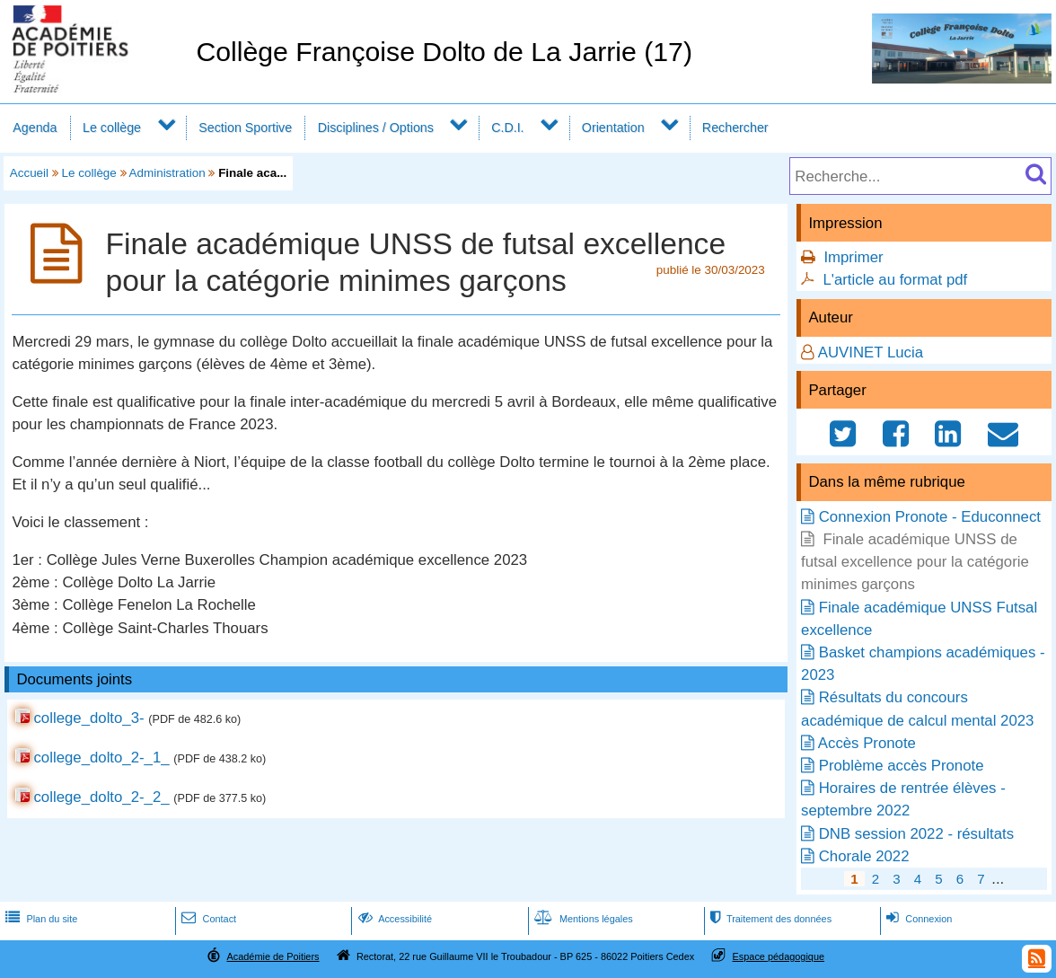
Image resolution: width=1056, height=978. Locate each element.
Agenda (35, 127)
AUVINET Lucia (870, 352)
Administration (167, 173)
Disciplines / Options (376, 127)
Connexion (917, 918)
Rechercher (735, 127)
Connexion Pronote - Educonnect (930, 516)
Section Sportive (245, 127)
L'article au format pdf (895, 279)
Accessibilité (394, 918)
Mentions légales (582, 918)
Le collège (112, 127)
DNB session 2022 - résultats (916, 833)
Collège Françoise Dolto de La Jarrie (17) (444, 51)
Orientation (613, 127)
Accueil (29, 173)
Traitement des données (769, 918)
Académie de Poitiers (272, 956)
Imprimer (853, 257)
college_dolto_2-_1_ (101, 757)
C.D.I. (507, 127)
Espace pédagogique (779, 956)
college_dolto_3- (88, 718)
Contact (207, 918)
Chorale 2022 (864, 856)
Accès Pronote (867, 743)
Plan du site (39, 918)
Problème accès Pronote (901, 765)
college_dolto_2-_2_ (101, 797)
